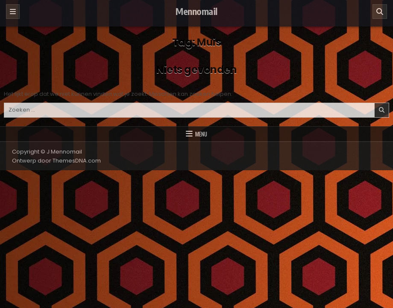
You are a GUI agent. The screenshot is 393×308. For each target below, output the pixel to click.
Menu (201, 134)
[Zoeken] (379, 11)
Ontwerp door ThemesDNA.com (56, 161)
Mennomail (196, 11)
